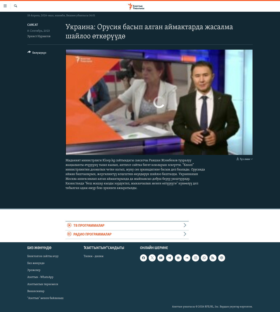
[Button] (36, 53)
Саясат (32, 25)
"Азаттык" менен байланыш (45, 298)
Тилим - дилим (93, 256)
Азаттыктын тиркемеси (42, 284)
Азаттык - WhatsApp (40, 277)
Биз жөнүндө (35, 263)
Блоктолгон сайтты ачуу (43, 256)
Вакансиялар (35, 291)
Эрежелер (33, 270)
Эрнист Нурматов (39, 36)
